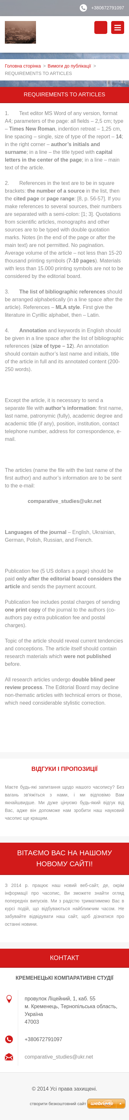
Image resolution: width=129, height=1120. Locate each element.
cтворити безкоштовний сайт (58, 1103)
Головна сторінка (23, 66)
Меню (117, 27)
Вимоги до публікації (69, 66)
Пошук (100, 27)
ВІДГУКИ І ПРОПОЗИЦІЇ (64, 769)
